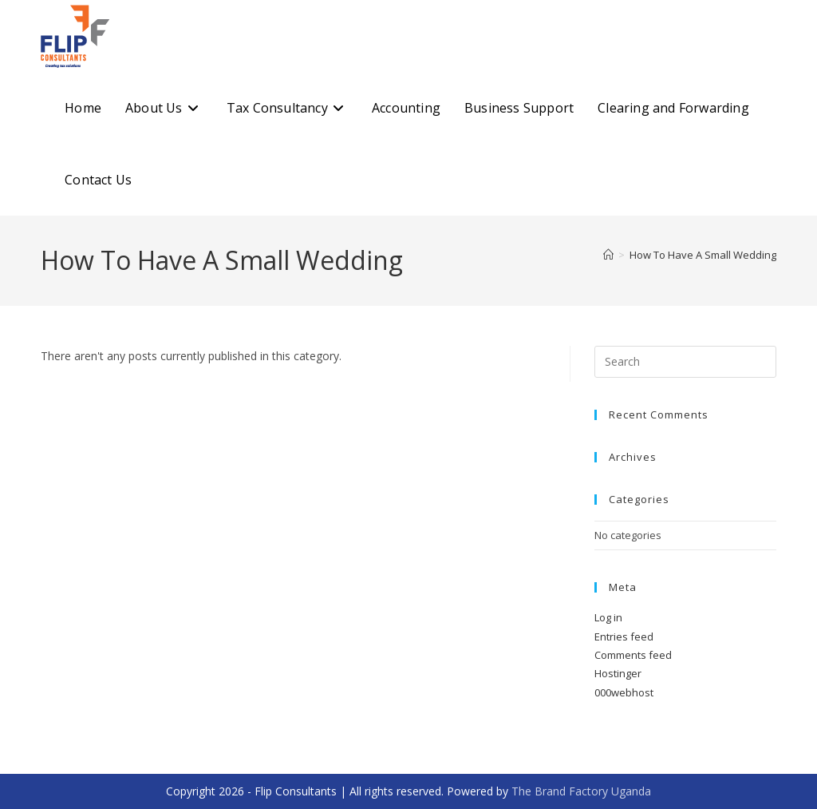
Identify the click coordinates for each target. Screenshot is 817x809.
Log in (608, 617)
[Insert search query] (685, 362)
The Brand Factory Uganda (581, 791)
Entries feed (623, 636)
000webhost (623, 692)
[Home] (608, 255)
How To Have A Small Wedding (703, 255)
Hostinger (617, 673)
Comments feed (633, 655)
